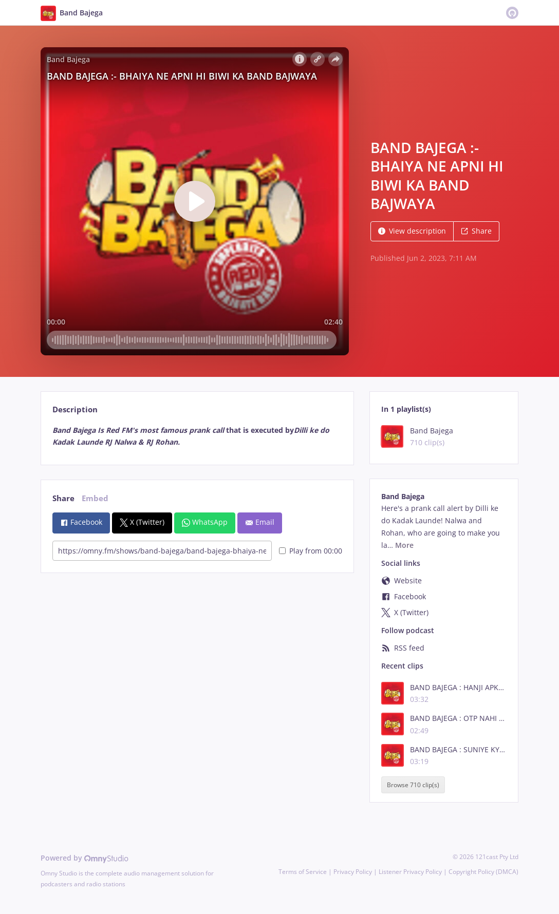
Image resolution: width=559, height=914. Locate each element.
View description (412, 231)
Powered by (84, 858)
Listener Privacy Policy (410, 871)
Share (476, 231)
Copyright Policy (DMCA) (483, 871)
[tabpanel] (197, 436)
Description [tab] (75, 409)
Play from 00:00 (310, 551)
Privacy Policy (352, 871)
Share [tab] (63, 498)
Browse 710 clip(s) (413, 784)
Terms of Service (302, 871)
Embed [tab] (95, 498)
